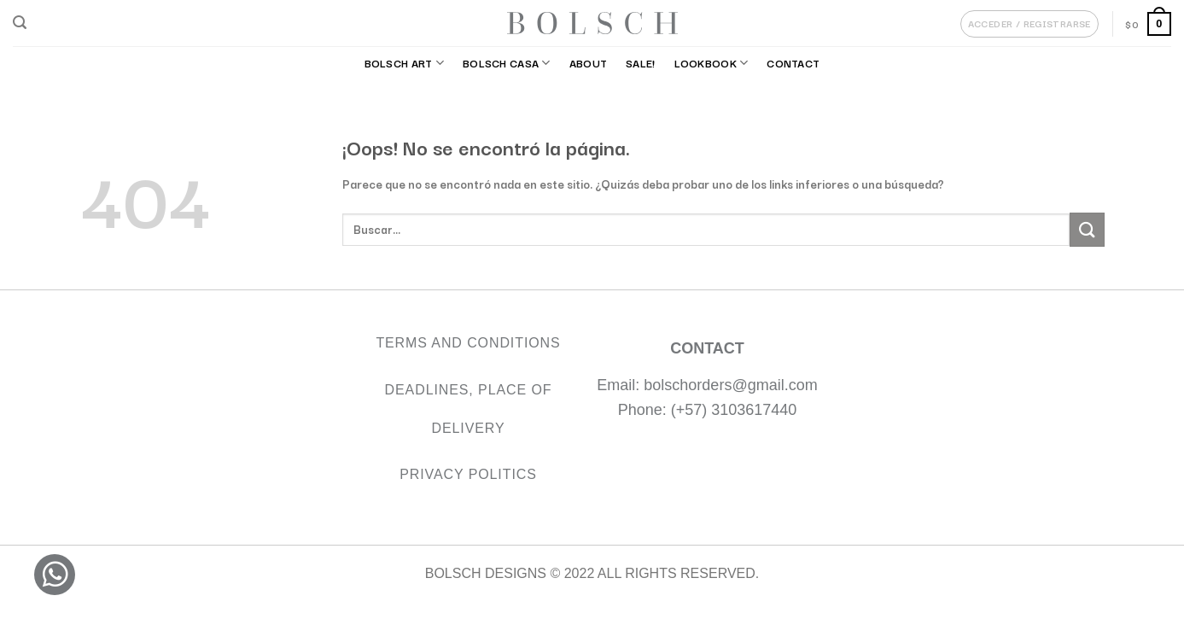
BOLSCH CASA (507, 63)
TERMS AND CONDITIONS (468, 343)
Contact (793, 63)
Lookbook (711, 63)
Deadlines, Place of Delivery (468, 408)
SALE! (640, 63)
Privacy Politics (468, 474)
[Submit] (1087, 229)
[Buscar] (19, 22)
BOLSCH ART (404, 63)
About (588, 63)
